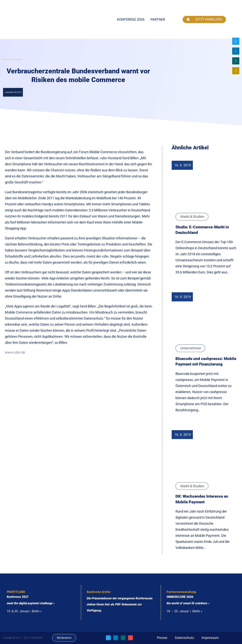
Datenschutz (184, 638)
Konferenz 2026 (130, 19)
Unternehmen (190, 348)
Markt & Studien (192, 217)
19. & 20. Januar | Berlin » (24, 611)
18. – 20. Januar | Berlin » (184, 611)
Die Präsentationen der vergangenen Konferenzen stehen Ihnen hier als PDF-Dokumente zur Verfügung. (120, 604)
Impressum (210, 638)
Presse (162, 638)
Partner (157, 19)
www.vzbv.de (15, 352)
